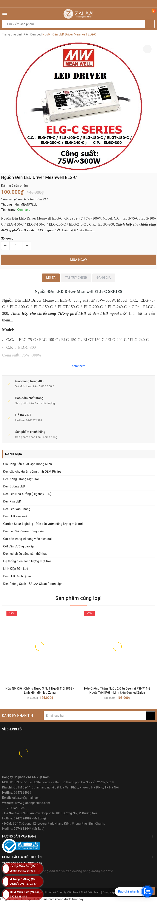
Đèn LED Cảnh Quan (17, 576)
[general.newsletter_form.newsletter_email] (95, 715)
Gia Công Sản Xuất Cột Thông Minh (27, 464)
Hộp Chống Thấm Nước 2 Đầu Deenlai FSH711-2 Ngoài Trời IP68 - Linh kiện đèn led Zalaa (117, 690)
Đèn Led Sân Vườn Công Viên (23, 531)
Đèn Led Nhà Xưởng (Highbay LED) (27, 494)
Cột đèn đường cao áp (18, 546)
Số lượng (7, 238)
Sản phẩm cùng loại (78, 598)
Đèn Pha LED (12, 501)
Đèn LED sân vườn (15, 516)
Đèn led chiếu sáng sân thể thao (25, 553)
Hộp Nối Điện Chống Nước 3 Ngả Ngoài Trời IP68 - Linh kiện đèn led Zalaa (39, 690)
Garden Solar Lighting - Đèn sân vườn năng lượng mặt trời (43, 524)
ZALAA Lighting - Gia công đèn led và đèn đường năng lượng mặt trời (61, 871)
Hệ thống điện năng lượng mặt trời (27, 561)
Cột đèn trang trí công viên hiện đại (27, 539)
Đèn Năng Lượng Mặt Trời (21, 479)
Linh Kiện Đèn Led (15, 568)
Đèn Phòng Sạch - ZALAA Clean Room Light (33, 583)
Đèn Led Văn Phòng (16, 509)
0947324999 (34, 420)
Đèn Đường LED (14, 486)
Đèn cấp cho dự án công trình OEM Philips (32, 471)
